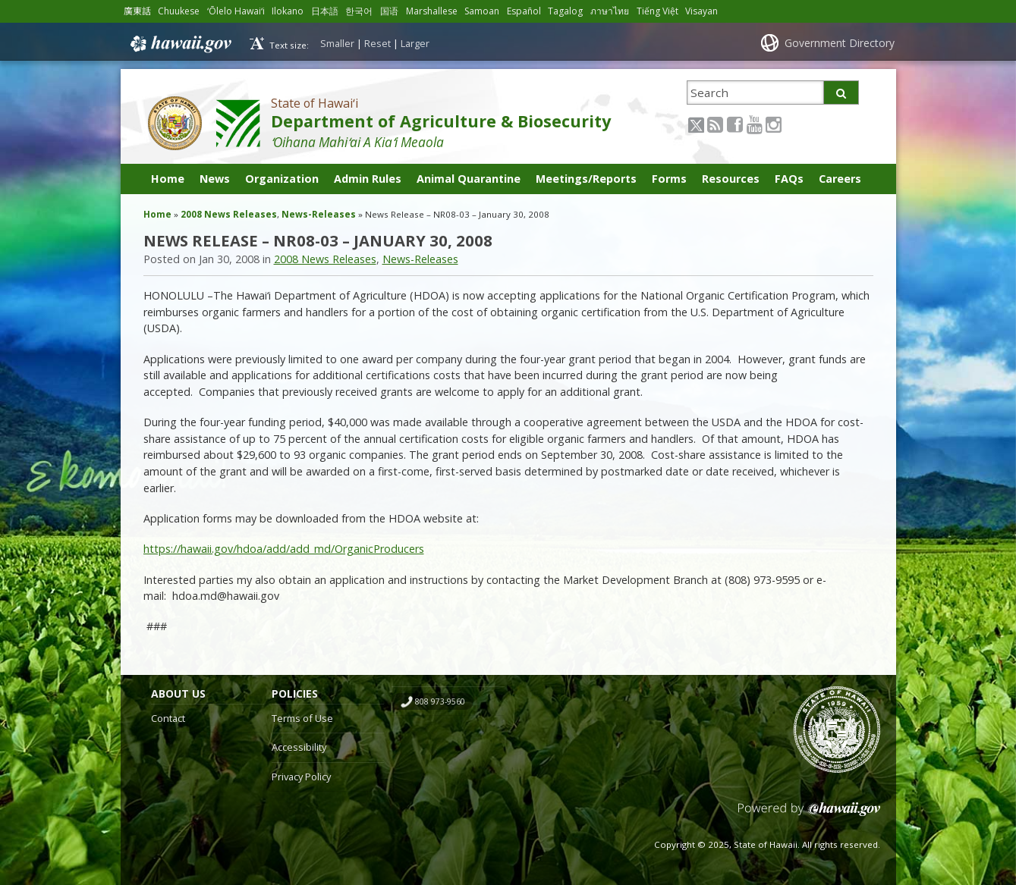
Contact (168, 718)
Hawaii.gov (179, 43)
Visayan (708, 11)
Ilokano (291, 11)
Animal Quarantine (469, 178)
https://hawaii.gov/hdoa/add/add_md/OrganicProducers (283, 548)
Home (167, 178)
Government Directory (840, 43)
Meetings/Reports (586, 178)
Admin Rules (367, 178)
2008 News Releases (229, 214)
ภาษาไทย (616, 11)
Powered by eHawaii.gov (809, 814)
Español (530, 11)
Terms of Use (302, 718)
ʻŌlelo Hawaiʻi (238, 11)
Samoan (487, 11)
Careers (840, 178)
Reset (377, 43)
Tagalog (572, 11)
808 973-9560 (440, 701)
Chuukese (179, 11)
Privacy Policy (301, 776)
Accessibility (299, 747)
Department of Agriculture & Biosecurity (441, 121)
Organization (282, 178)
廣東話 (137, 11)
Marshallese (436, 11)
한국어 (362, 11)
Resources (731, 178)
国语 (392, 11)
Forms (669, 178)
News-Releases (319, 214)
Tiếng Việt (664, 11)
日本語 (327, 11)
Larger (415, 43)
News (215, 178)
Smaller (337, 43)
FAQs (789, 178)
